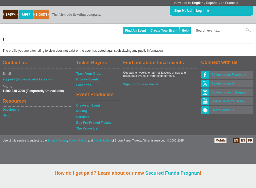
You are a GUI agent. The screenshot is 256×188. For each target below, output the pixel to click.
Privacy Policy (77, 140)
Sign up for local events (140, 84)
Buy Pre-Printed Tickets (94, 123)
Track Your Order (89, 73)
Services (82, 117)
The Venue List (87, 128)
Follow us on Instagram (229, 92)
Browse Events (87, 79)
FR (250, 140)
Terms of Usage (57, 140)
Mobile (220, 140)
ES (243, 140)
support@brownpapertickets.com (28, 79)
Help (185, 30)
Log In (200, 11)
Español (212, 3)
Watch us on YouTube (228, 101)
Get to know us (223, 110)
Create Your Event (163, 30)
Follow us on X (223, 83)
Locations (83, 85)
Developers (11, 109)
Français (231, 3)
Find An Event (135, 30)
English (197, 3)
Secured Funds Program (172, 173)
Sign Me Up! (183, 11)
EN (236, 140)
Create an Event (88, 105)
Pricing (81, 111)
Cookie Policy (102, 140)
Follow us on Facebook (229, 75)
